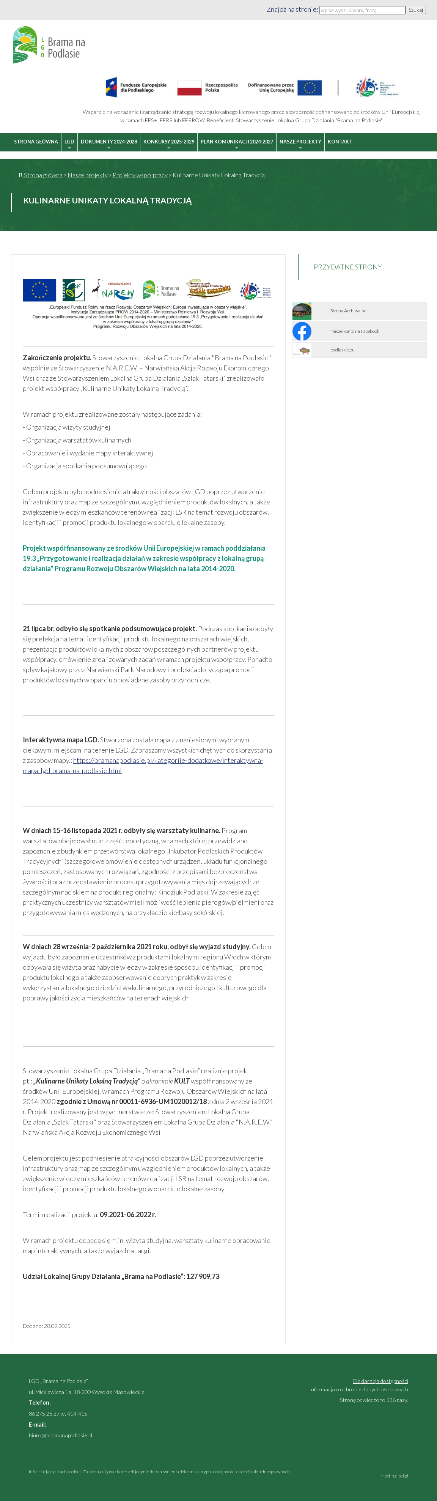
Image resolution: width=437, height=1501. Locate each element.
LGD (69, 145)
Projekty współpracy (140, 174)
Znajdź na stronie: (293, 9)
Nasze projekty (300, 145)
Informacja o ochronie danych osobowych (358, 1389)
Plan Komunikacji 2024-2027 (237, 145)
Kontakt (340, 142)
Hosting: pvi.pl (394, 1475)
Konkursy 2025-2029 (168, 145)
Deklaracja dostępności (380, 1381)
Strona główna (36, 142)
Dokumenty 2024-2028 (109, 145)
